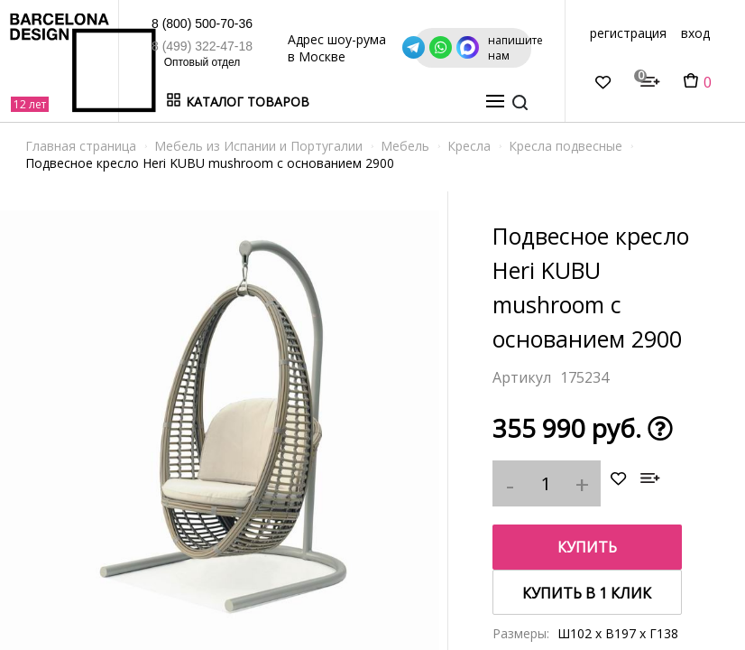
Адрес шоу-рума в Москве (405, 47)
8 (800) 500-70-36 (173, 23)
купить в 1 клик (586, 593)
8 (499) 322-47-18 (173, 46)
